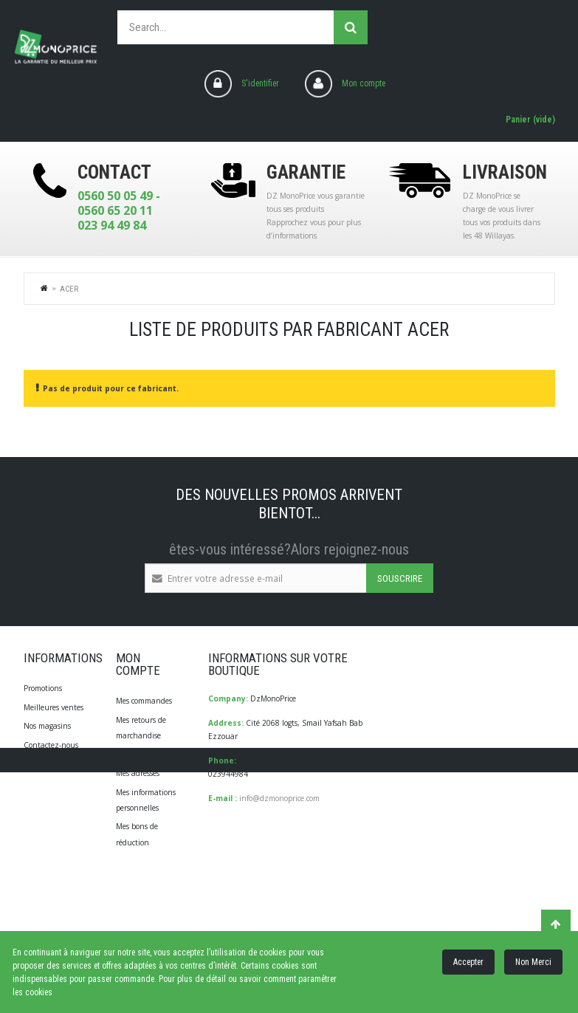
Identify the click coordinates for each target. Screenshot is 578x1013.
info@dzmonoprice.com (279, 798)
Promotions (43, 688)
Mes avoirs (133, 754)
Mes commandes (144, 701)
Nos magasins (47, 726)
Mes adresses (137, 773)
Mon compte (363, 83)
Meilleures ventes (53, 707)
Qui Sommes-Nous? (57, 763)
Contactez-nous (51, 745)
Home (45, 288)
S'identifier (260, 83)
